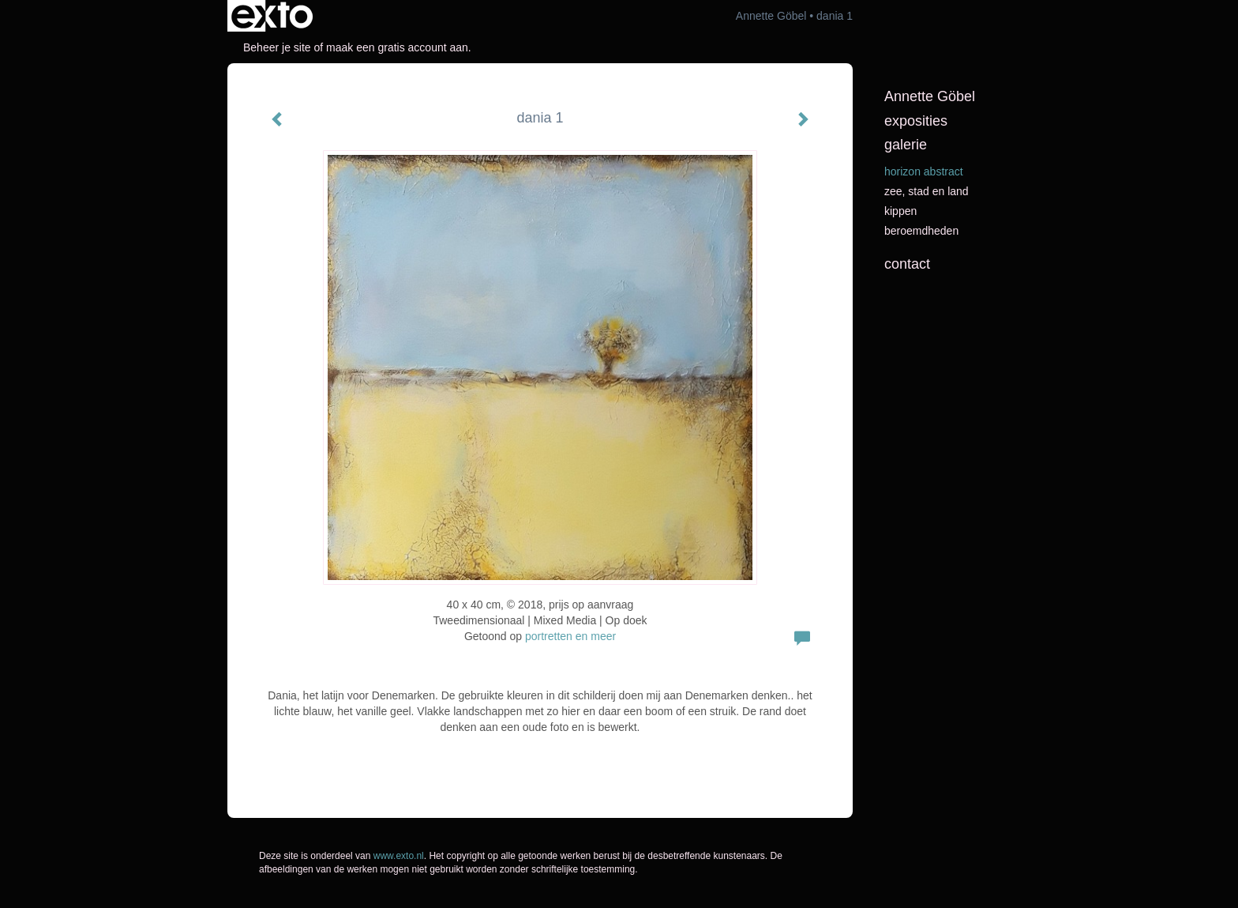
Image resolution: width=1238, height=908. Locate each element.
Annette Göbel (771, 15)
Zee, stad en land (926, 191)
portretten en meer (570, 636)
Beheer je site (277, 47)
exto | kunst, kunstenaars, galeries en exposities (272, 16)
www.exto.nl (398, 855)
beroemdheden (921, 230)
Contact (907, 264)
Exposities (915, 121)
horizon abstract (923, 171)
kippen (900, 211)
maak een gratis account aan (397, 47)
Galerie (905, 145)
